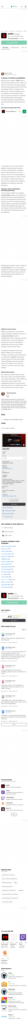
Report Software (7, 507)
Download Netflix (6, 572)
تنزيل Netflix (4, 574)
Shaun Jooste (8, 73)
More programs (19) (11, 496)
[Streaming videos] (19, 31)
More (14, 724)
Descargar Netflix (6, 584)
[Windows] (6, 31)
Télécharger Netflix (6, 566)
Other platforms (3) (7, 468)
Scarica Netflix (5, 564)
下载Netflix (4, 559)
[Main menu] (2, 6)
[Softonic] (14, 6)
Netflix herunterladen (7, 546)
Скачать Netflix (5, 587)
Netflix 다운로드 (5, 582)
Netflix (14, 34)
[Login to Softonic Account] (25, 6)
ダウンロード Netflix (6, 579)
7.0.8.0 (14, 458)
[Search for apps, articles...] (22, 6)
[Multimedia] (11, 31)
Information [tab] (5, 47)
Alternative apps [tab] (15, 47)
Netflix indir (4, 549)
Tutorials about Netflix (8, 510)
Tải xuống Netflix (6, 569)
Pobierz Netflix (5, 551)
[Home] (1, 31)
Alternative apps (7, 516)
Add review (14, 504)
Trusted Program (13, 38)
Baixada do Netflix (6, 556)
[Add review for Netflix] (15, 36)
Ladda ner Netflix (6, 561)
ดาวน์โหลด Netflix (6, 554)
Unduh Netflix (5, 577)
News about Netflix (8, 513)
